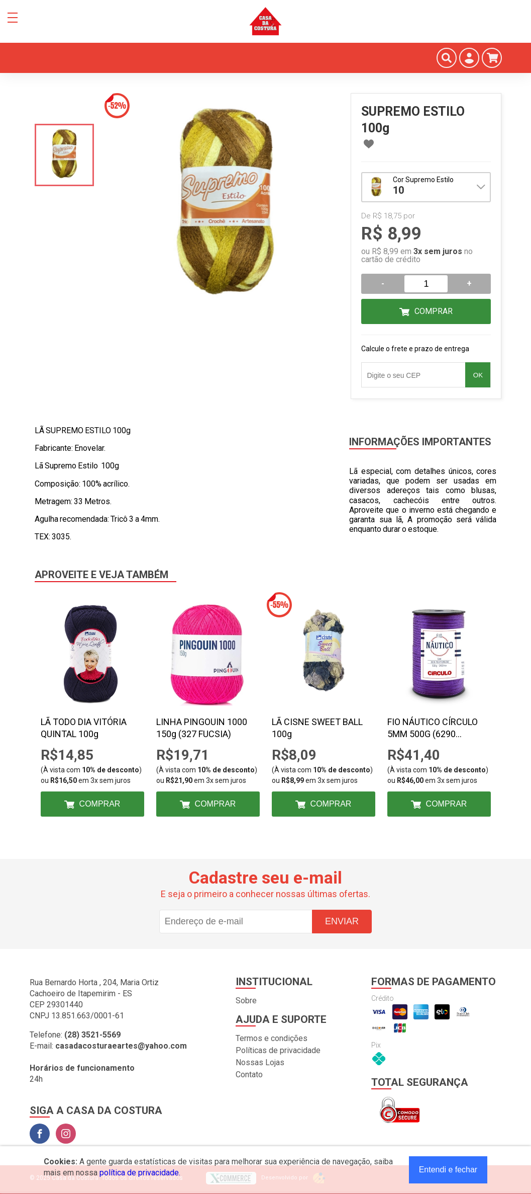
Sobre (246, 1000)
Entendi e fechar (448, 1169)
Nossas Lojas (260, 1062)
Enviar (342, 921)
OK (478, 375)
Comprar (433, 311)
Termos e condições (271, 1038)
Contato (249, 1074)
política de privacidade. (139, 1172)
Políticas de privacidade (278, 1050)
